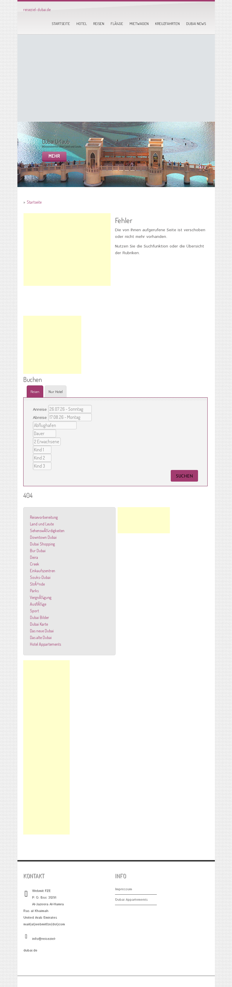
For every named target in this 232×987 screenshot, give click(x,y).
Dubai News (196, 23)
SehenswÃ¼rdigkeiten (47, 530)
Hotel (81, 23)
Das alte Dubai (41, 637)
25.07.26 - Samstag (70, 409)
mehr (54, 156)
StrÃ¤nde (37, 584)
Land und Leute (42, 523)
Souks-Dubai (40, 577)
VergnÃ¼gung (40, 597)
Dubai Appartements (131, 899)
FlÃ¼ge (117, 23)
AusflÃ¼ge (38, 604)
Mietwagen (139, 23)
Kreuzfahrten (167, 23)
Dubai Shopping (42, 543)
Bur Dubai (38, 550)
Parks (34, 590)
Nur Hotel (55, 391)
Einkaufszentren (42, 570)
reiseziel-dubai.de (37, 9)
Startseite (61, 23)
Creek (34, 563)
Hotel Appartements (45, 644)
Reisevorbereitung (44, 517)
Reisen (98, 23)
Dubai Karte (39, 624)
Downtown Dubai (43, 537)
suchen (184, 476)
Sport (34, 610)
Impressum (123, 889)
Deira (34, 557)
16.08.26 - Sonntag (70, 417)
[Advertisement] (116, 78)
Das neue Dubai (42, 630)
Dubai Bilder (39, 617)
